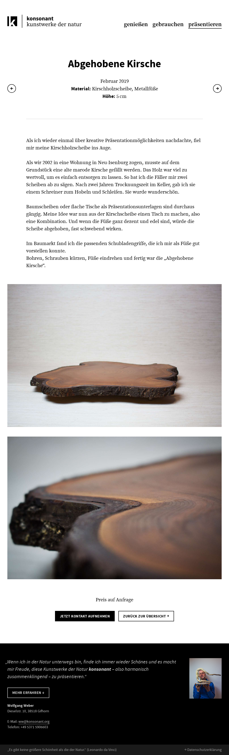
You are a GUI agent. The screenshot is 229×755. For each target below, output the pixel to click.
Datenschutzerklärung (203, 749)
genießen (136, 24)
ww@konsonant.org (33, 721)
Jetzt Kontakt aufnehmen (85, 616)
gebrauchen (168, 24)
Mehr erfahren (28, 692)
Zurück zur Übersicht (146, 615)
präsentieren (205, 24)
